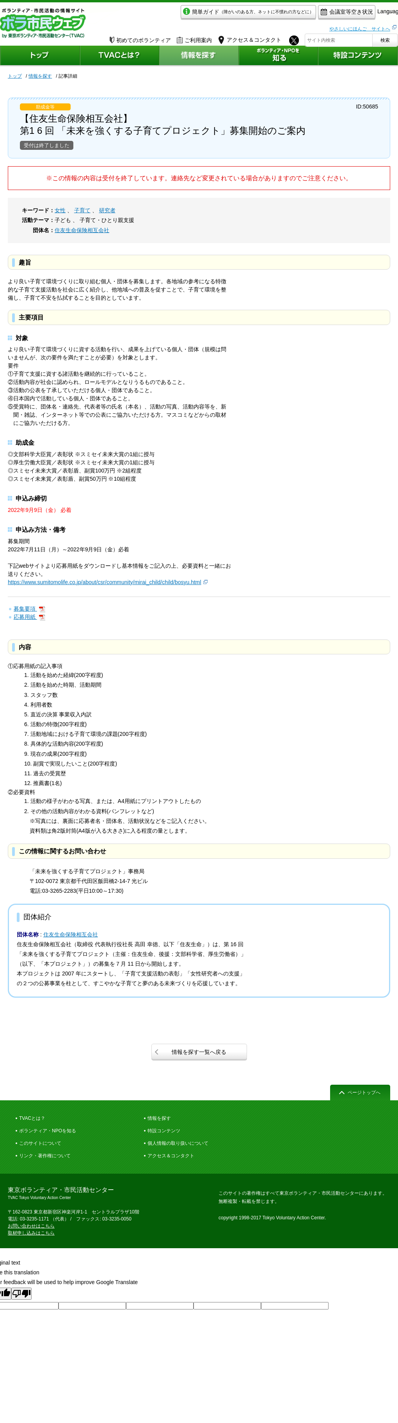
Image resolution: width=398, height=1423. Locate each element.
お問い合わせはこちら (31, 1226)
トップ (15, 76)
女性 (60, 210)
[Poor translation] (21, 1294)
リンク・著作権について (45, 1155)
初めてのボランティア (140, 38)
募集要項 (25, 609)
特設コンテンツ (163, 1130)
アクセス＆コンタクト (170, 1155)
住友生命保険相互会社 (82, 230)
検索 (385, 38)
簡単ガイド (212, 14)
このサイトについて (40, 1143)
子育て (82, 210)
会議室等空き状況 (310, 14)
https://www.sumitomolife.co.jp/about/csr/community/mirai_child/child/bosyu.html (104, 582)
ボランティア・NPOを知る (47, 1130)
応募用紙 (25, 617)
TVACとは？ (32, 1118)
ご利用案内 (194, 38)
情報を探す (40, 76)
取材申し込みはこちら (31, 1233)
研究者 (107, 210)
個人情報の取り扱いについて (177, 1143)
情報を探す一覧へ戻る (199, 1052)
